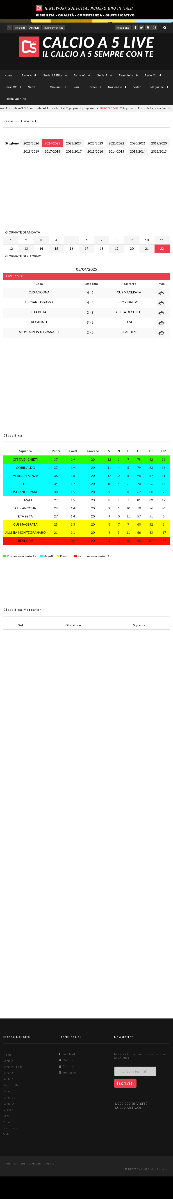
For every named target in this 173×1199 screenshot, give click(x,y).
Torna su (50, 1163)
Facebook (67, 1054)
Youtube (67, 1066)
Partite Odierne (15, 99)
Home (9, 75)
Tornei (92, 87)
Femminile (126, 75)
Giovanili (56, 87)
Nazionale (115, 87)
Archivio (34, 27)
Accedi (20, 27)
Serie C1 (151, 75)
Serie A (27, 75)
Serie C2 (11, 87)
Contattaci (35, 1163)
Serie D (33, 87)
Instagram (68, 1072)
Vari (76, 87)
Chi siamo (20, 1163)
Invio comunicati (54, 27)
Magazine (157, 87)
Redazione (122, 27)
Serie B (102, 75)
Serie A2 (80, 75)
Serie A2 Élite (53, 75)
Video (137, 87)
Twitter (66, 1060)
